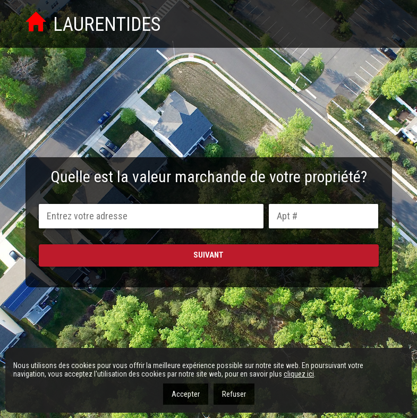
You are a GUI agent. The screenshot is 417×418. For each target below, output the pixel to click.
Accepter (186, 394)
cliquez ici (299, 374)
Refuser (234, 394)
